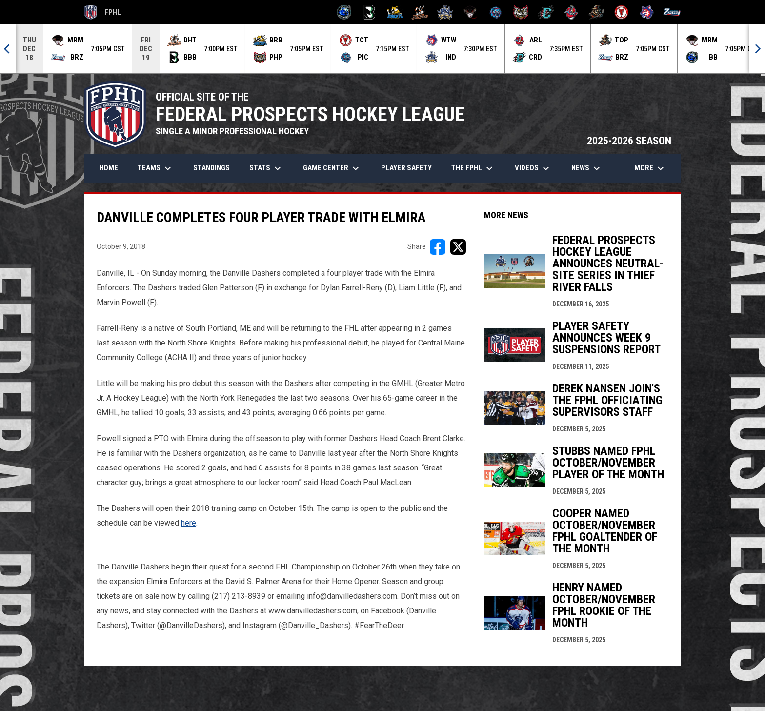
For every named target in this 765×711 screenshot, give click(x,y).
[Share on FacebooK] (437, 247)
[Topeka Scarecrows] (596, 12)
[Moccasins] (471, 12)
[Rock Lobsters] (571, 12)
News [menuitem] (587, 168)
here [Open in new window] (188, 523)
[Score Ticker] (382, 48)
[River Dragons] (546, 12)
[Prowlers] (521, 12)
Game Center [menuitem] (332, 168)
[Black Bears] (370, 12)
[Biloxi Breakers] (344, 12)
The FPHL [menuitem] (473, 168)
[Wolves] (647, 12)
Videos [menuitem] (533, 168)
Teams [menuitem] (156, 168)
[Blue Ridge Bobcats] (395, 12)
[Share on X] (458, 247)
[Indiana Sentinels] (445, 12)
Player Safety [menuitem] (406, 167)
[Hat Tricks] (420, 12)
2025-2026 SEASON (629, 141)
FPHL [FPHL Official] (102, 12)
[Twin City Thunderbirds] (622, 12)
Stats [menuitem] (266, 168)
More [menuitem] (650, 168)
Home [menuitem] (108, 167)
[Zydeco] (672, 12)
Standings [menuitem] (211, 167)
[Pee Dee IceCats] (495, 12)
